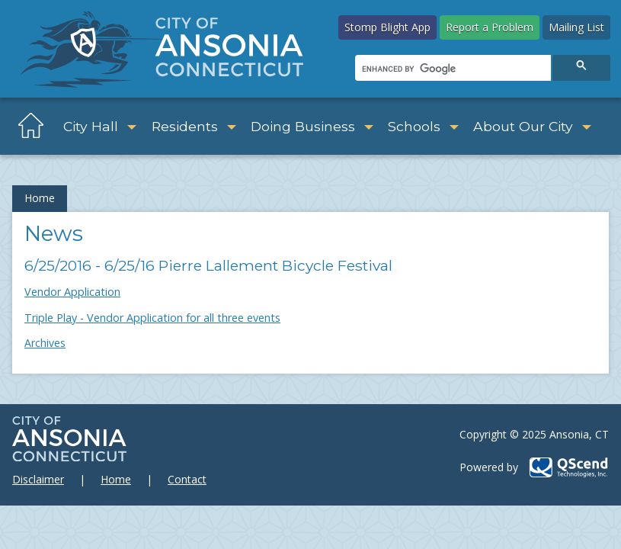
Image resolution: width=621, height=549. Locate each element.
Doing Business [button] (312, 126)
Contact (187, 479)
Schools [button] (423, 126)
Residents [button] (194, 126)
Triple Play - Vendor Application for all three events (152, 317)
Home (39, 198)
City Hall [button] (99, 126)
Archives (45, 343)
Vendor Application (72, 291)
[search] (451, 68)
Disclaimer (38, 479)
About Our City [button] (532, 126)
